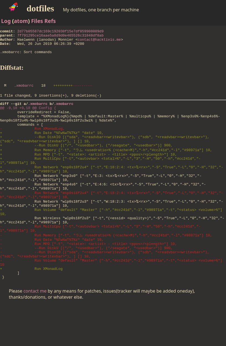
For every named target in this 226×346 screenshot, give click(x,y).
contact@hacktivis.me (99, 41)
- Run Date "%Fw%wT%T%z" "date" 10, (51, 272)
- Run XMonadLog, (32, 142)
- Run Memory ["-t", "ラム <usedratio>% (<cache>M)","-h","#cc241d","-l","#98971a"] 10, (106, 267)
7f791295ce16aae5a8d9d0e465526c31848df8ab (60, 36)
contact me (35, 332)
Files (37, 21)
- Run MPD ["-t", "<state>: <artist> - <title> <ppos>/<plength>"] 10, (88, 277)
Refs (50, 21)
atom (21, 21)
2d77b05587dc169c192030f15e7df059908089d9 (60, 31)
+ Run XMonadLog (31, 307)
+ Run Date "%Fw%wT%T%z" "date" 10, (51, 147)
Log (6, 21)
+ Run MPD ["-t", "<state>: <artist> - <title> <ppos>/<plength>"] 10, (88, 172)
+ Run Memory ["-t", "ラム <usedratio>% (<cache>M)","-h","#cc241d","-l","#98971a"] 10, (106, 167)
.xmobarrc (23, 92)
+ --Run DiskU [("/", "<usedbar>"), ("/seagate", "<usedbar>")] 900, (86, 162)
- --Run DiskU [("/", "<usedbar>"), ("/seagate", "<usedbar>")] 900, (86, 282)
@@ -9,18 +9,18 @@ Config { (28, 117)
